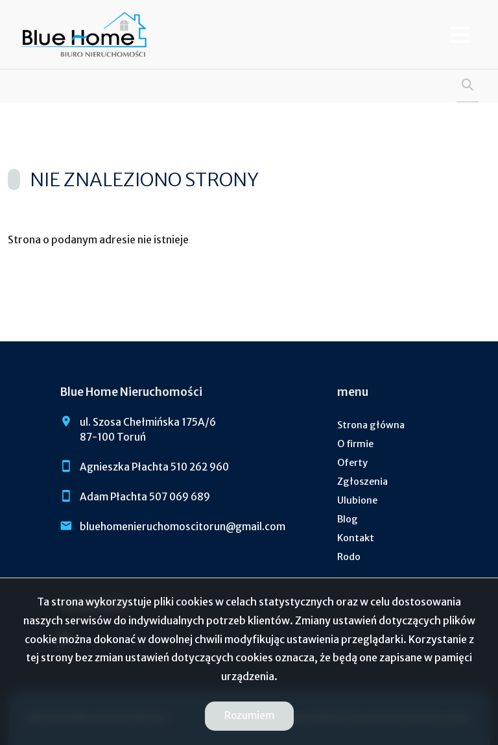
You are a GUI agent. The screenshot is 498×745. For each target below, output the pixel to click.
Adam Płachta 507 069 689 (145, 497)
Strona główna (371, 425)
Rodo (349, 557)
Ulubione (357, 500)
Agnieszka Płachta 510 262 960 (154, 467)
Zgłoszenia (362, 481)
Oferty (352, 463)
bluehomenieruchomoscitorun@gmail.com (182, 526)
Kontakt (355, 538)
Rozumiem (249, 715)
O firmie (355, 444)
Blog (347, 519)
